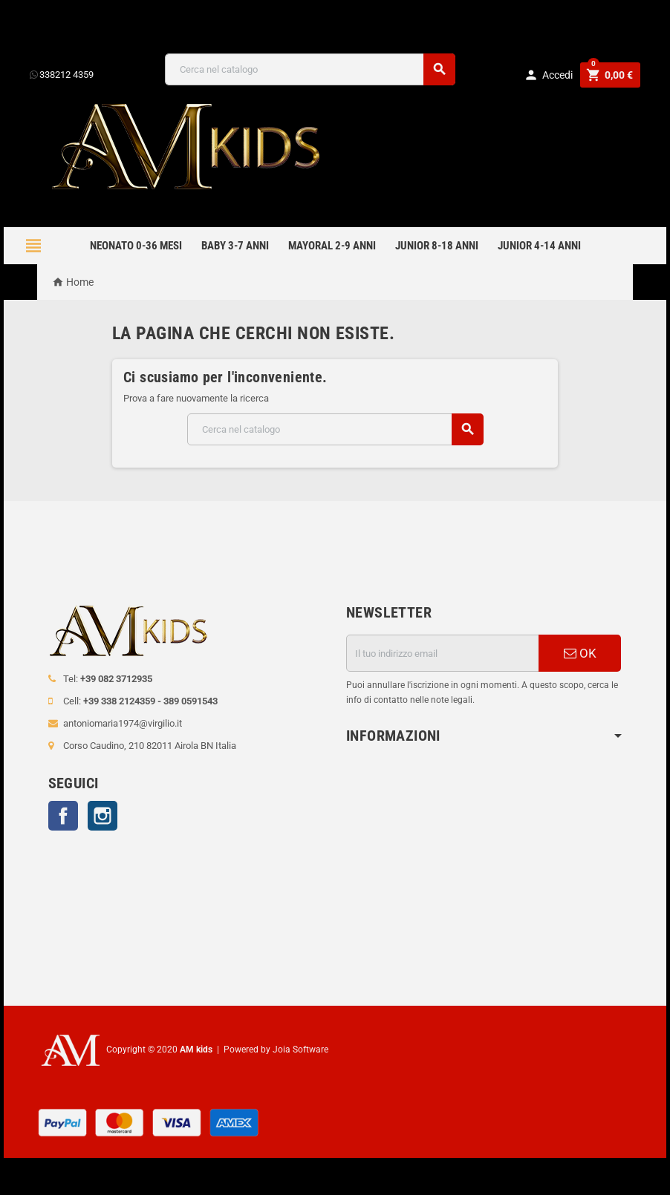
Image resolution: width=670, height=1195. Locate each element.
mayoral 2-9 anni (332, 245)
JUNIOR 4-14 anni (539, 245)
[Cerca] (310, 69)
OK (580, 653)
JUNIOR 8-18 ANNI (436, 245)
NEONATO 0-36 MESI (136, 245)
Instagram (102, 816)
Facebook (63, 816)
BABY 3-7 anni (235, 245)
